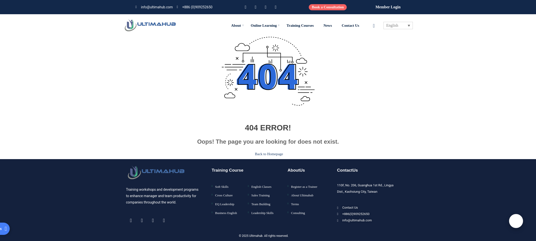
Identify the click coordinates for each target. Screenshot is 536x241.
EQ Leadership (224, 201)
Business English (226, 210)
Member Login (387, 7)
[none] (398, 25)
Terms (295, 201)
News (327, 25)
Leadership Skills (262, 210)
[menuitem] (398, 25)
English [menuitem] (392, 26)
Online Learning (265, 25)
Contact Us (350, 25)
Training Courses (300, 25)
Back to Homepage (268, 152)
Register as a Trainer (304, 183)
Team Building (260, 201)
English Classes (261, 183)
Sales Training (260, 192)
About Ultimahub (302, 192)
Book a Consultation (328, 7)
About (237, 25)
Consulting (298, 210)
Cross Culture (224, 192)
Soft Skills (222, 183)
